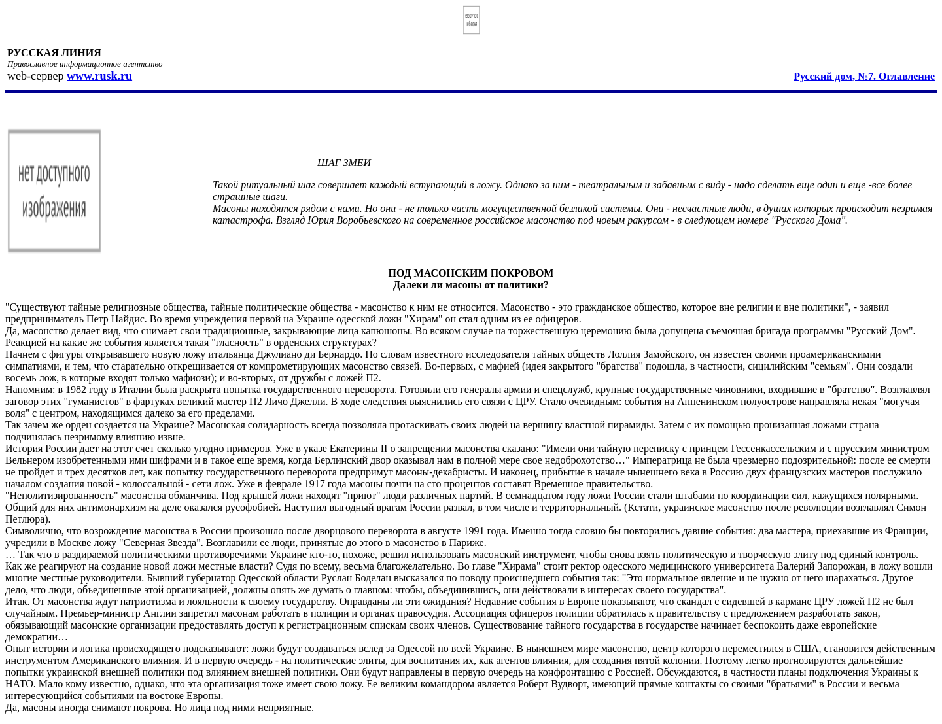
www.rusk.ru (99, 75)
